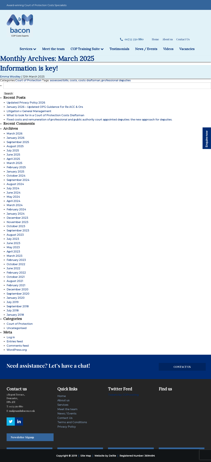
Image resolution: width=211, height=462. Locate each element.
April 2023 (13, 251)
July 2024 (13, 188)
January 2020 (16, 297)
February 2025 (16, 167)
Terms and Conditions (72, 422)
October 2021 (16, 276)
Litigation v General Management (29, 111)
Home (155, 39)
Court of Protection (28, 80)
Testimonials (119, 49)
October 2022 (16, 264)
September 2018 (18, 306)
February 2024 (16, 209)
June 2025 (13, 154)
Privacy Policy (66, 426)
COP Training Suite (87, 49)
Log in (11, 337)
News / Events (146, 49)
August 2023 (15, 234)
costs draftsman (89, 80)
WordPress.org (17, 349)
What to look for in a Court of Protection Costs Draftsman (45, 115)
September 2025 (18, 142)
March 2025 (14, 163)
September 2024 (18, 180)
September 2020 (18, 293)
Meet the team (53, 49)
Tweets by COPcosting (123, 394)
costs (73, 80)
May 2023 (13, 247)
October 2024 (16, 175)
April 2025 (13, 158)
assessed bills (59, 80)
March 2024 (15, 205)
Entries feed (15, 341)
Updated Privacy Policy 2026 (26, 102)
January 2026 (15, 137)
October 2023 (16, 226)
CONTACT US (182, 367)
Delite (112, 455)
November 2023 (17, 222)
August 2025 (15, 146)
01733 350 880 (132, 39)
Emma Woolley (10, 76)
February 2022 (16, 272)
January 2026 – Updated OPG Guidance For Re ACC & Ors (45, 106)
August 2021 (15, 281)
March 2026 (14, 133)
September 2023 (18, 230)
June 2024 (13, 192)
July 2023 (13, 238)
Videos (168, 49)
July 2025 (13, 150)
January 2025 (15, 171)
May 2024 (13, 196)
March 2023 (14, 255)
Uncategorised (17, 328)
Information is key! (29, 68)
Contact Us (183, 39)
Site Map (85, 455)
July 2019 (12, 302)
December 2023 (17, 217)
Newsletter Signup (22, 437)
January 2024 (16, 213)
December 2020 (17, 289)
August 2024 (15, 184)
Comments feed (18, 345)
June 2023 (13, 243)
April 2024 (13, 201)
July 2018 (13, 310)
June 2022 (13, 268)
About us (167, 39)
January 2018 (15, 314)
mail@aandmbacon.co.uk (22, 410)
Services (28, 49)
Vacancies (187, 49)
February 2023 (16, 260)
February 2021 (16, 285)
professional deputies (116, 80)
